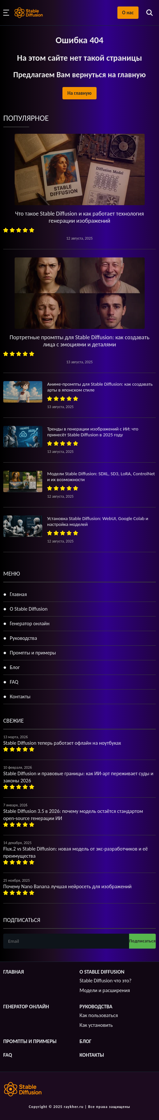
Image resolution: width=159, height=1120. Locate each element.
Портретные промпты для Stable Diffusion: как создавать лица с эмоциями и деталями (79, 341)
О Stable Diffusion (28, 609)
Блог (15, 667)
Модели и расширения (105, 990)
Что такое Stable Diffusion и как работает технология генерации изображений (79, 217)
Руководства (23, 638)
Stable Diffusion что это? (106, 980)
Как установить (96, 1025)
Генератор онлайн (29, 623)
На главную (79, 93)
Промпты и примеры (33, 653)
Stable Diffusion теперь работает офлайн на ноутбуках (62, 743)
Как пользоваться (99, 1015)
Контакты (20, 696)
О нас (128, 13)
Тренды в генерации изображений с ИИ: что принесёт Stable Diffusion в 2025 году (92, 432)
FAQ (14, 682)
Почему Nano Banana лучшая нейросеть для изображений (67, 886)
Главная (18, 594)
